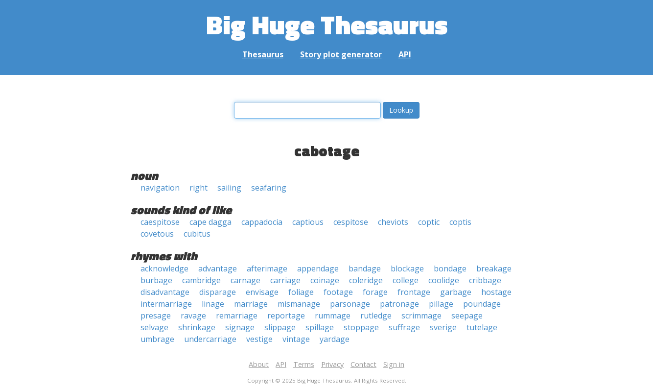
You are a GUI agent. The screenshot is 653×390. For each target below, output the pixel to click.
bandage (365, 268)
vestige (259, 339)
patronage (399, 303)
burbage (156, 280)
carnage (245, 280)
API (404, 54)
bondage (450, 268)
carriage (285, 280)
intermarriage (166, 303)
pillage (441, 303)
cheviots (393, 222)
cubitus (197, 233)
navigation (160, 187)
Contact (363, 364)
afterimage (267, 268)
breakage (494, 268)
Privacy (332, 364)
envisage (262, 292)
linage (213, 303)
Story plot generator (341, 54)
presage (155, 315)
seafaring (268, 187)
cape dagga (210, 222)
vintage (296, 339)
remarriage (236, 315)
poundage (482, 303)
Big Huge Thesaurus (326, 24)
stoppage (361, 327)
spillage (319, 327)
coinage (324, 280)
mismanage (299, 303)
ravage (193, 315)
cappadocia (261, 222)
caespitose (160, 222)
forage (375, 292)
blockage (407, 268)
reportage (286, 315)
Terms (303, 364)
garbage (455, 292)
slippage (280, 327)
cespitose (350, 222)
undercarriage (210, 339)
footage (338, 292)
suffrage (404, 327)
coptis (460, 222)
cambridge (201, 280)
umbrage (157, 339)
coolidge (443, 280)
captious (308, 222)
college (406, 280)
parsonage (350, 303)
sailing (229, 187)
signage (240, 327)
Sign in (393, 364)
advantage (217, 268)
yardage (335, 339)
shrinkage (196, 327)
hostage (496, 292)
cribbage (485, 280)
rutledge (376, 315)
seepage (467, 315)
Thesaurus (262, 54)
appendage (318, 268)
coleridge (366, 280)
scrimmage (421, 315)
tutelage (481, 327)
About (259, 364)
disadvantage (164, 292)
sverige (443, 327)
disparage (217, 292)
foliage (301, 292)
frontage (413, 292)
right (198, 187)
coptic (429, 222)
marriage (251, 303)
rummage (332, 315)
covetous (157, 233)
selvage (154, 327)
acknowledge (164, 268)
